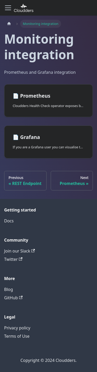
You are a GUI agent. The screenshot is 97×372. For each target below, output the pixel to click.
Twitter (13, 259)
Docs (9, 221)
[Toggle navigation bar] (8, 8)
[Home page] (9, 24)
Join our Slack (19, 251)
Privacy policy (17, 328)
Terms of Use (16, 336)
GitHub (13, 298)
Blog (8, 289)
